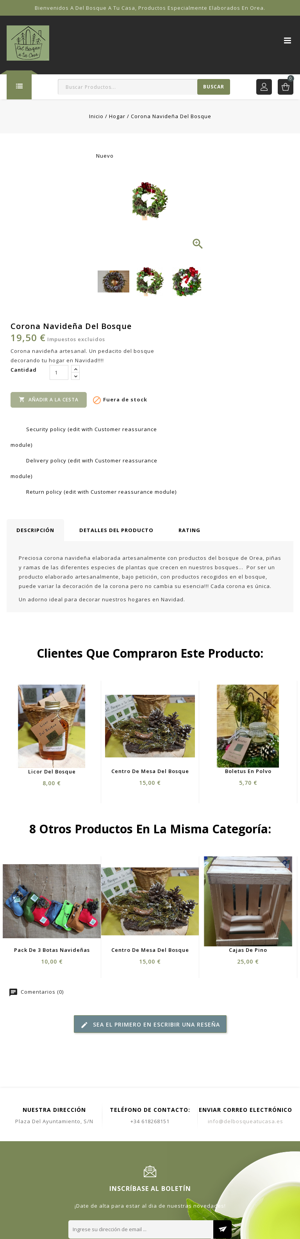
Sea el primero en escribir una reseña (150, 1025)
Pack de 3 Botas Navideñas (52, 949)
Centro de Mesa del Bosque (150, 771)
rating (189, 530)
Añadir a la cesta (49, 399)
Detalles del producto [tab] (116, 530)
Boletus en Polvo (248, 771)
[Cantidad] (59, 372)
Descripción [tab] (35, 530)
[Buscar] (144, 87)
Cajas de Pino (248, 949)
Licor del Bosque (52, 771)
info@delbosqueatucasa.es (245, 1121)
